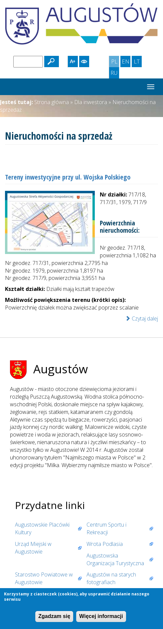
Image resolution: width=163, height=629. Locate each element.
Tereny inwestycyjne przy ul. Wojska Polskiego (67, 177)
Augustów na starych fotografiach (111, 578)
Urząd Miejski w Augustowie (33, 547)
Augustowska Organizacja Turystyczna (115, 559)
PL (115, 62)
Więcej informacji (101, 616)
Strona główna (51, 102)
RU (114, 73)
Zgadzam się (54, 616)
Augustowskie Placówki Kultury (42, 528)
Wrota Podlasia (104, 544)
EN (126, 62)
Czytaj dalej (141, 318)
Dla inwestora (90, 102)
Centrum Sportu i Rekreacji (106, 528)
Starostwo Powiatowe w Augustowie (44, 578)
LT (137, 62)
